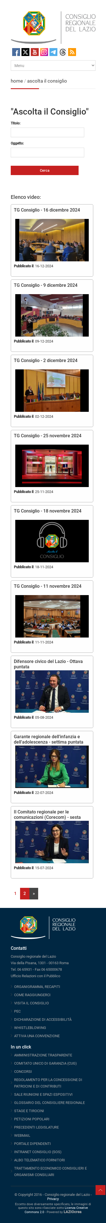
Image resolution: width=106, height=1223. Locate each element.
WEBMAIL (22, 1135)
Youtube (35, 52)
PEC (17, 1011)
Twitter (25, 52)
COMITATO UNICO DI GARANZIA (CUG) (45, 1063)
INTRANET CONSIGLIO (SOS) (38, 1152)
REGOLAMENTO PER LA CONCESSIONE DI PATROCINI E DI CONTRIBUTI (48, 1083)
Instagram (44, 52)
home (17, 81)
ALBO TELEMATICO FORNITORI (39, 1160)
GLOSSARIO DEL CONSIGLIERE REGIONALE (49, 1103)
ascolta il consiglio (47, 81)
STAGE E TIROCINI (29, 1111)
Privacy (53, 1199)
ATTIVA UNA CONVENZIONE (37, 1036)
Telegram (53, 52)
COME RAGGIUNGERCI (32, 995)
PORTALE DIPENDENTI (32, 1144)
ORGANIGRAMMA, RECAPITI (37, 987)
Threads (63, 52)
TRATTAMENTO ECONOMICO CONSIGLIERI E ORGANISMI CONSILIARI (50, 1171)
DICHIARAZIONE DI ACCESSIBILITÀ (43, 1019)
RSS (72, 52)
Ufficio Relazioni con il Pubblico (35, 976)
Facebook (16, 52)
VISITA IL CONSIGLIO (31, 1003)
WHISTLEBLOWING (30, 1028)
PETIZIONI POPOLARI (31, 1119)
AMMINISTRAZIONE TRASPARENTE (43, 1055)
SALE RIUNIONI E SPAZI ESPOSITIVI (43, 1094)
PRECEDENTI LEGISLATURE (36, 1127)
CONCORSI (23, 1071)
